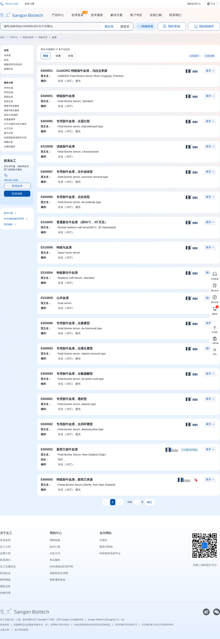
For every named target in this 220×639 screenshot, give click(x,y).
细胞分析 (8, 142)
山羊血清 (63, 298)
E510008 (47, 146)
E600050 (47, 479)
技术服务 (97, 15)
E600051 (47, 70)
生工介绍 (5, 546)
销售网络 (5, 579)
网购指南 (55, 540)
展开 (208, 70)
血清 (54, 37)
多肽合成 (8, 101)
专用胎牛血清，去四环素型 (75, 424)
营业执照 (5, 540)
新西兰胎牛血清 (67, 449)
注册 (32, 3)
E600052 (47, 449)
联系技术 (17, 185)
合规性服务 (9, 146)
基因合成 (8, 97)
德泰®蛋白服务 (11, 110)
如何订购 (8, 213)
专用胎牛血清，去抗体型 (73, 197)
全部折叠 (209, 56)
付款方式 (55, 553)
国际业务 (5, 586)
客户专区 (136, 15)
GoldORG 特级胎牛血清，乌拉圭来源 (82, 70)
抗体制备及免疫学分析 (15, 137)
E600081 (47, 399)
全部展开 (194, 56)
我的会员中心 (194, 3)
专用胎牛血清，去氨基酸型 (75, 373)
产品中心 (58, 15)
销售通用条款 (58, 579)
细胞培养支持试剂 (13, 64)
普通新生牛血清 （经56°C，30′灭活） (82, 222)
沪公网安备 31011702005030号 (157, 624)
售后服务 (8, 224)
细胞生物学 (28, 37)
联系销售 (17, 193)
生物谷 (103, 540)
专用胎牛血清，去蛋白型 (73, 121)
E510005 (47, 222)
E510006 (47, 247)
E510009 (47, 298)
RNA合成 (8, 92)
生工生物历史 (8, 566)
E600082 (47, 424)
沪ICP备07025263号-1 (126, 624)
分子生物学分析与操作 (15, 124)
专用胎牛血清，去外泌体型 (75, 171)
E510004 (47, 272)
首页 (2, 37)
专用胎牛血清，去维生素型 (75, 348)
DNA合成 (8, 87)
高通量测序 (9, 119)
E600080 (47, 197)
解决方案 (117, 15)
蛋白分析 (8, 133)
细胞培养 (42, 37)
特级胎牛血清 (66, 96)
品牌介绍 (5, 553)
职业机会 (5, 573)
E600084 (47, 373)
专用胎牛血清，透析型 (72, 399)
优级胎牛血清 (66, 146)
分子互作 (8, 128)
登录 (27, 3)
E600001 (47, 96)
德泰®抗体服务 (11, 106)
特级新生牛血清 (67, 272)
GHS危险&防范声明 (14, 218)
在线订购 (156, 15)
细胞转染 (8, 69)
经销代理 (5, 592)
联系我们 (175, 15)
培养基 (7, 55)
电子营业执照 (21, 629)
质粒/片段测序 (11, 115)
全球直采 (77, 14)
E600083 (47, 348)
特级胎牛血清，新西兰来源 (75, 479)
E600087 (47, 171)
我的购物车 (204, 26)
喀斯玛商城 (106, 546)
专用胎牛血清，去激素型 (73, 323)
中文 (213, 3)
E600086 (47, 323)
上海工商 (5, 629)
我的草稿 (171, 26)
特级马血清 (64, 247)
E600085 (47, 121)
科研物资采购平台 (110, 553)
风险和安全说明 (59, 573)
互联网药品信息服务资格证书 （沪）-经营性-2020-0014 (41, 624)
